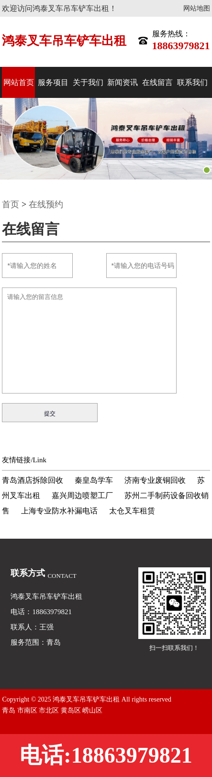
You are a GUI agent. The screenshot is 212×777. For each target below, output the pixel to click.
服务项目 (53, 82)
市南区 (28, 710)
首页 (10, 204)
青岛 (9, 710)
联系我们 (192, 82)
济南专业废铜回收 (155, 480)
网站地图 (196, 8)
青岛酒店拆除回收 (32, 480)
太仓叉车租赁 (132, 511)
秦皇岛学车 (94, 480)
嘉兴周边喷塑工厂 (82, 495)
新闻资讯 (122, 82)
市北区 (50, 710)
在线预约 (46, 204)
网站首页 (18, 82)
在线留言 (157, 82)
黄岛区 (72, 710)
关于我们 (88, 82)
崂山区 (92, 710)
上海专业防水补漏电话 (59, 511)
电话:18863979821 (106, 755)
